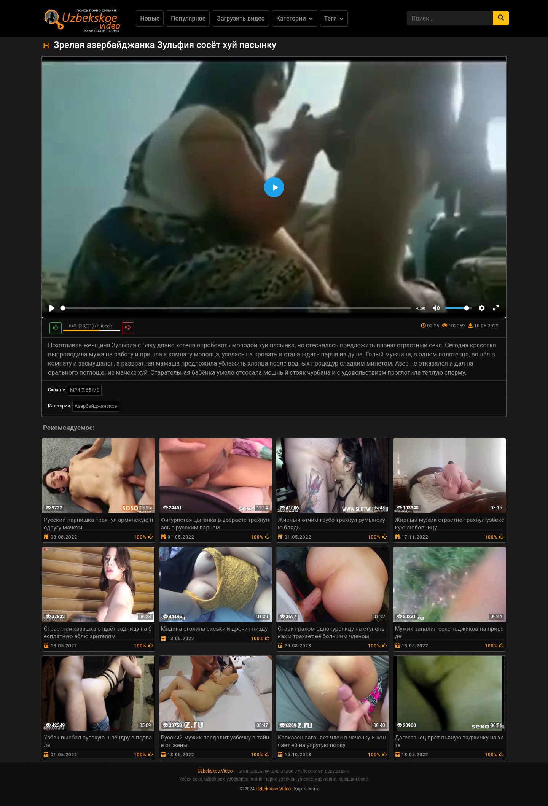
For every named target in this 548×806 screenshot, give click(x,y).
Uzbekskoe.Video (215, 771)
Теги (334, 18)
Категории (294, 18)
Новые (149, 18)
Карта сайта (307, 789)
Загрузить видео (241, 18)
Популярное (188, 18)
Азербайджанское (96, 406)
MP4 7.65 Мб (84, 390)
